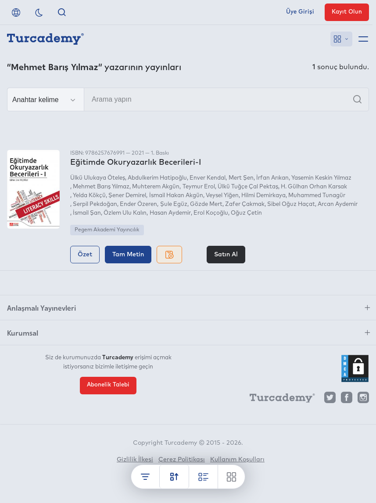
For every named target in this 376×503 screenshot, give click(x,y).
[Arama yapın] (188, 99)
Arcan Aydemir (338, 204)
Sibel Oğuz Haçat (291, 204)
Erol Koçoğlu (210, 213)
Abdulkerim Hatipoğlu (157, 178)
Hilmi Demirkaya (263, 195)
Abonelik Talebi (108, 385)
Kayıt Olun (347, 12)
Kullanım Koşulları (237, 460)
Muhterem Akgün (155, 187)
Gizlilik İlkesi (135, 460)
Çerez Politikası (181, 460)
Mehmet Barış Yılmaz (101, 187)
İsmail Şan (87, 213)
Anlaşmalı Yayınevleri (41, 307)
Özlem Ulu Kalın (125, 213)
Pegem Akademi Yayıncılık (107, 230)
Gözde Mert (206, 204)
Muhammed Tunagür (316, 195)
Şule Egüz (173, 204)
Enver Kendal (208, 178)
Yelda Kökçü (89, 195)
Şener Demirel (127, 195)
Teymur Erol (199, 187)
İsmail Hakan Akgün (176, 195)
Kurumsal (22, 332)
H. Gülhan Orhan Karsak (314, 187)
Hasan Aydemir (170, 213)
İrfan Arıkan (272, 178)
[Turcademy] (278, 399)
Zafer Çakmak (245, 204)
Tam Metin (128, 255)
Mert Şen (241, 178)
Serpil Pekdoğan (95, 204)
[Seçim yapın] (45, 100)
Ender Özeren (138, 204)
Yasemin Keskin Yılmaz (321, 178)
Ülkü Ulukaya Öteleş (97, 178)
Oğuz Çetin (246, 213)
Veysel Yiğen (222, 195)
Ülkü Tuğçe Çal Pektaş (248, 187)
